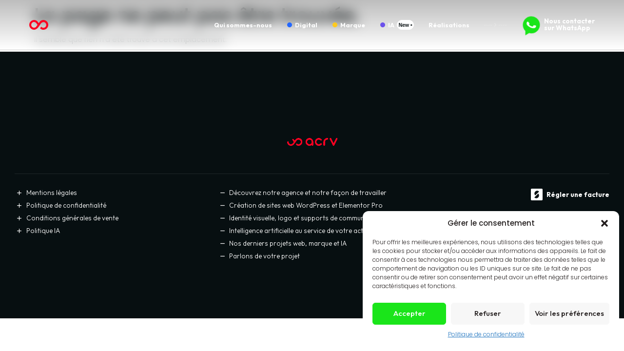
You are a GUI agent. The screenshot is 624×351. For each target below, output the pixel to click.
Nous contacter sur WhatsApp (569, 24)
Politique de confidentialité (486, 334)
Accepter (409, 313)
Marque (352, 25)
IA (391, 25)
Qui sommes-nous (243, 25)
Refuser (487, 313)
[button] (604, 223)
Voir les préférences (569, 313)
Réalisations (449, 25)
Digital (306, 25)
